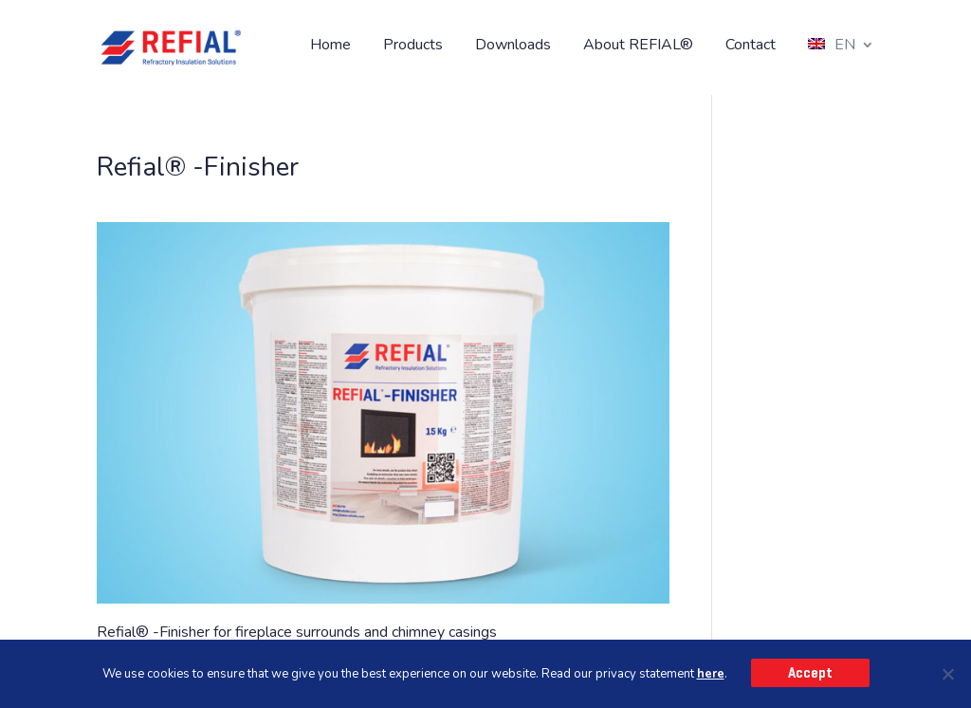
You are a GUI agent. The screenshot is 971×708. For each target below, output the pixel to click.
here (710, 673)
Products (413, 46)
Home (330, 46)
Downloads (513, 46)
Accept (810, 672)
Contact (750, 46)
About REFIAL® (638, 46)
